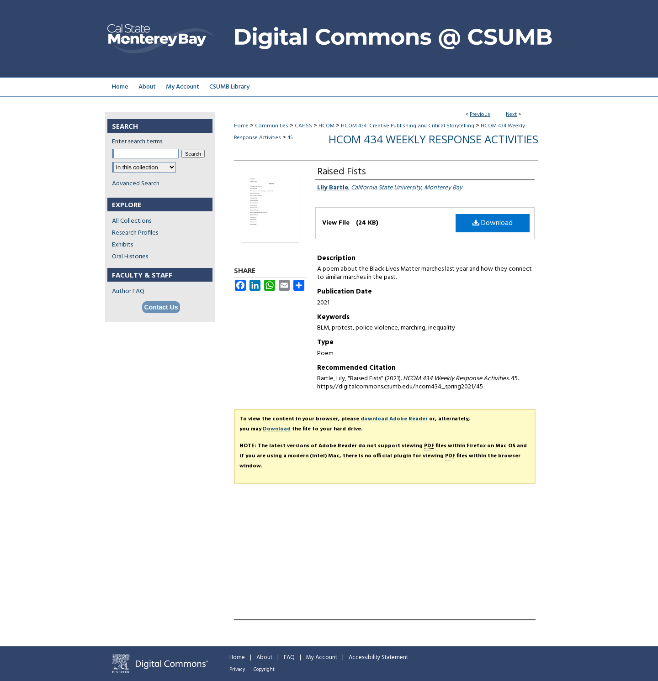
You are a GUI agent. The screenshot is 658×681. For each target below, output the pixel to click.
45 (290, 137)
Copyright (264, 669)
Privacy (237, 669)
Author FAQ (128, 291)
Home (241, 126)
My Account (321, 657)
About (264, 657)
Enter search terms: (138, 141)
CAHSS (303, 126)
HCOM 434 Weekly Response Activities (433, 139)
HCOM (326, 126)
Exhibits (122, 245)
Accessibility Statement (378, 657)
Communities (271, 126)
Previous (480, 114)
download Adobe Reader (394, 419)
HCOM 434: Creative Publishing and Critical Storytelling (407, 126)
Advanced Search (135, 183)
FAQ (289, 657)
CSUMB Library (229, 87)
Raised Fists (341, 172)
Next (511, 114)
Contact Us (161, 307)
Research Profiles (135, 233)
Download (492, 223)
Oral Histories (130, 256)
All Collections (131, 221)
